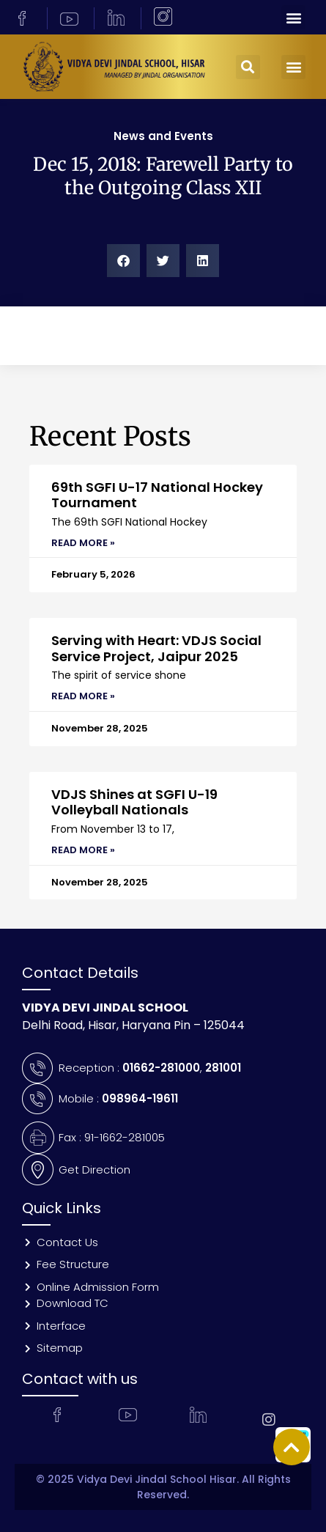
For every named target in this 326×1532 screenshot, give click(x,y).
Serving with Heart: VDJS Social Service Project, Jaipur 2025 (156, 648)
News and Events (163, 136)
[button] (293, 17)
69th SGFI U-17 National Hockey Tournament (157, 495)
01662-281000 (161, 1067)
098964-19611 (140, 1098)
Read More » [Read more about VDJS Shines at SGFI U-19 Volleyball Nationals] (83, 850)
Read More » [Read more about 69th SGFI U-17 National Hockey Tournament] (83, 543)
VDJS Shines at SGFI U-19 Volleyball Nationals (134, 802)
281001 (223, 1067)
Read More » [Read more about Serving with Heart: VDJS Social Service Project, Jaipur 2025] (83, 696)
